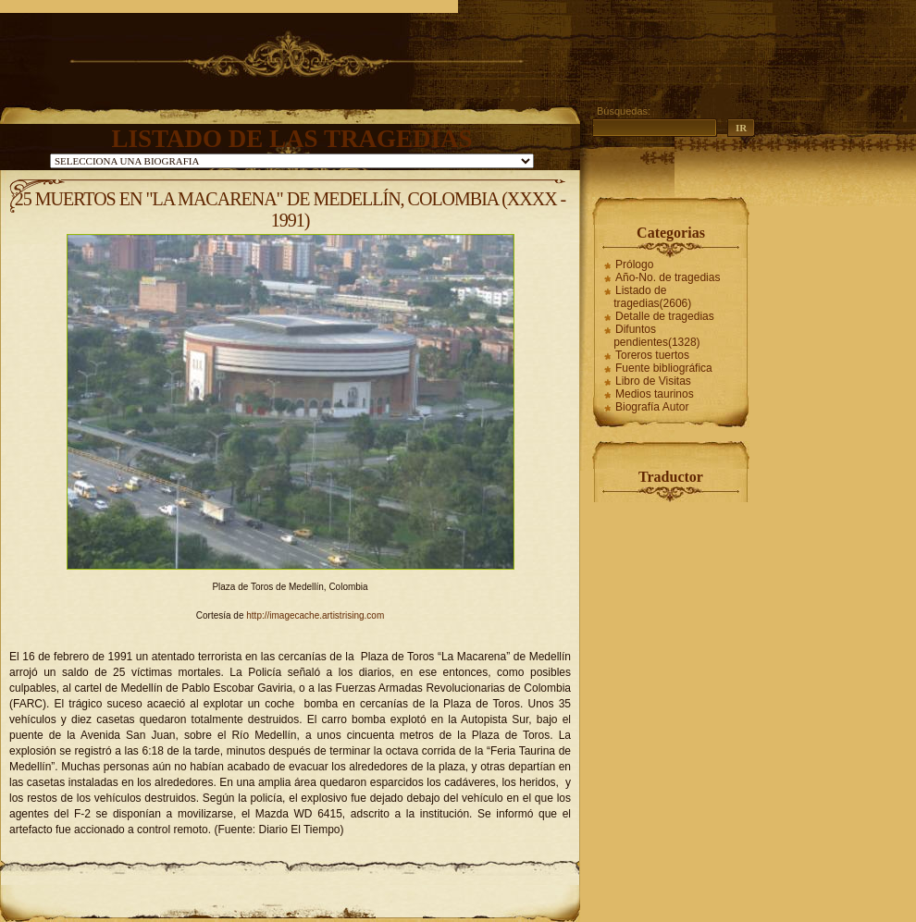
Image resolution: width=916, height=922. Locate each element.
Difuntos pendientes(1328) (656, 336)
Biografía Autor (651, 406)
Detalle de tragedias (664, 316)
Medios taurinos (654, 393)
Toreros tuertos (652, 355)
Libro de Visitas (653, 381)
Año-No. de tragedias (667, 277)
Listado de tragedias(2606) (652, 297)
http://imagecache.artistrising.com (315, 615)
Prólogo (634, 264)
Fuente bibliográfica (663, 368)
